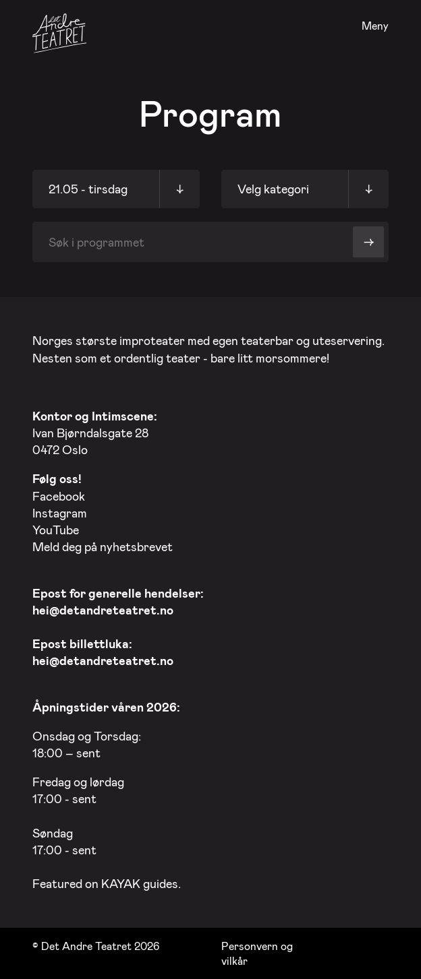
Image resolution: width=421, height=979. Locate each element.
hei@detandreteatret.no (102, 609)
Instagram (59, 512)
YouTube (55, 529)
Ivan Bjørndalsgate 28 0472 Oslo (94, 432)
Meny (375, 26)
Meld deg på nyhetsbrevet (102, 546)
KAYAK (120, 883)
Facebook (58, 495)
